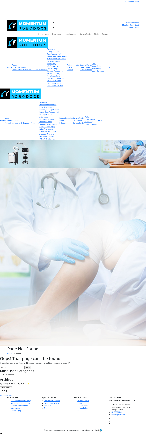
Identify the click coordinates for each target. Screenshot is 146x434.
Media (96, 34)
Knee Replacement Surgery (21, 401)
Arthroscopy (51, 64)
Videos (69, 67)
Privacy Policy (82, 408)
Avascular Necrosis (54, 81)
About (47, 34)
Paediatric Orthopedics (55, 78)
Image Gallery (97, 66)
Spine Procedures (53, 76)
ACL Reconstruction (54, 66)
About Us (47, 405)
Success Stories (85, 34)
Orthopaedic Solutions (55, 51)
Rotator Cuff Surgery (54, 73)
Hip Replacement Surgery (20, 403)
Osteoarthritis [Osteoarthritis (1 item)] (7, 395)
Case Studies (85, 67)
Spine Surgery (16, 410)
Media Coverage (98, 71)
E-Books (70, 70)
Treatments (56, 34)
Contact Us (81, 410)
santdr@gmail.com (131, 1)
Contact (105, 34)
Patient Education (70, 34)
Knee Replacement (54, 54)
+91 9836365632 (132, 22)
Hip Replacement (53, 61)
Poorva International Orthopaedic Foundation (29, 70)
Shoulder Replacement (55, 71)
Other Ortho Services (55, 86)
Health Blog (96, 68)
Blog (45, 408)
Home (40, 34)
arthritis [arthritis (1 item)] (2, 395)
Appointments (82, 405)
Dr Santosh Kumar (19, 67)
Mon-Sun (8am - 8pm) (130, 25)
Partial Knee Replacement (56, 59)
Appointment (134, 27)
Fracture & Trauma (54, 83)
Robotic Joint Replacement (57, 56)
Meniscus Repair (53, 68)
